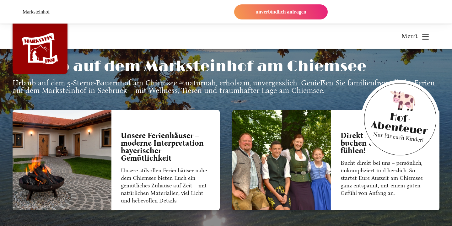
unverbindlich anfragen (281, 11)
